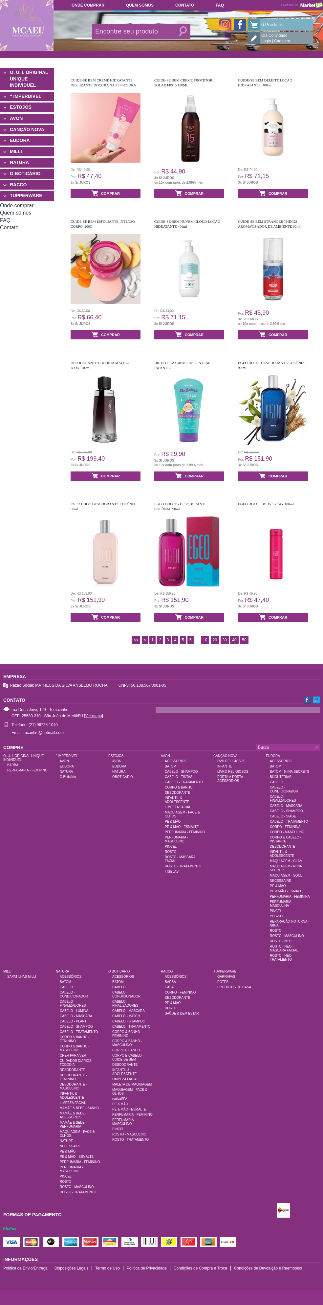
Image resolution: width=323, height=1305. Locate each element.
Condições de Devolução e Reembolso (268, 1268)
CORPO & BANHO (178, 787)
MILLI (16, 151)
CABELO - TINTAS (178, 777)
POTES (222, 982)
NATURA (19, 162)
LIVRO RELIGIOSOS (232, 771)
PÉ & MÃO (173, 821)
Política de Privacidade (147, 1268)
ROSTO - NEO (280, 941)
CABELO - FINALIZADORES (283, 798)
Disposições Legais (71, 1268)
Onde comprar (88, 5)
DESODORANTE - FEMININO (73, 1077)
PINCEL (171, 846)
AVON (16, 118)
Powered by (302, 5)
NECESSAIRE (280, 880)
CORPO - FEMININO (180, 992)
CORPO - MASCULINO (287, 832)
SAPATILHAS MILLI (21, 976)
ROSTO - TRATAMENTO (183, 866)
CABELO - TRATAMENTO (184, 782)
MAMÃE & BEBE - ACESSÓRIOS (73, 1115)
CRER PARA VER (73, 1055)
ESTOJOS (21, 107)
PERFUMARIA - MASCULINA (281, 903)
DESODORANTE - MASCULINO (73, 1086)
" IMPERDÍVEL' (26, 96)
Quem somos (140, 5)
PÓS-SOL (277, 916)
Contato (184, 5)
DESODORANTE (177, 792)
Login (266, 41)
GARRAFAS (226, 976)
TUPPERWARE (26, 195)
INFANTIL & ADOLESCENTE (177, 800)
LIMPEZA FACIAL (178, 807)
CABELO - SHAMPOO (181, 771)
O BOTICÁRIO (25, 173)
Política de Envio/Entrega (25, 1268)
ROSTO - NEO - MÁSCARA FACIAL (284, 948)
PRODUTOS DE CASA (234, 987)
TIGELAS (172, 871)
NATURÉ (66, 1141)
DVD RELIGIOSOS (231, 761)
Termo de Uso (107, 1268)
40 (234, 640)
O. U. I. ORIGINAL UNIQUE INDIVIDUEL (29, 79)
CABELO (276, 782)
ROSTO (170, 852)
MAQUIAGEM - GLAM (286, 861)
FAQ (220, 5)
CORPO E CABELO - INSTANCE (285, 839)
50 (244, 640)
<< (136, 640)
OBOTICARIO (122, 777)
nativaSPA (119, 1099)
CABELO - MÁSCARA (286, 806)
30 (225, 640)
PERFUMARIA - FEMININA (290, 896)
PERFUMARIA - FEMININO (27, 770)
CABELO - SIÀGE (283, 816)
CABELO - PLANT (73, 1021)
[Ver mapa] (93, 716)
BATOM (170, 766)
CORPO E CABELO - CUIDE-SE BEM (128, 1057)
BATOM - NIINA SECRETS (289, 771)
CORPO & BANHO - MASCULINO (75, 1048)
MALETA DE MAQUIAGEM (132, 1084)
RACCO (18, 184)
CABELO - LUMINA (74, 1011)
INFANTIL (224, 766)
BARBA (12, 765)
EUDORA (20, 140)
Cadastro (282, 41)
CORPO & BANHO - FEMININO (75, 1039)
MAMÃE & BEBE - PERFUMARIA (73, 1124)
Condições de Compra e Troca (200, 1268)
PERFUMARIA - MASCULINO (176, 839)
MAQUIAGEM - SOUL (286, 875)
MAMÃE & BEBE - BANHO (79, 1108)
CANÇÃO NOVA (27, 129)
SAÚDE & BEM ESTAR (182, 1013)
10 (205, 640)
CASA (169, 987)
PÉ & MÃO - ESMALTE (182, 827)
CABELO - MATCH (126, 1016)
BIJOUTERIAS (280, 777)
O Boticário (68, 777)
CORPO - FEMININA (285, 827)
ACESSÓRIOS (175, 761)
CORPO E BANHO (126, 1050)
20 (215, 640)
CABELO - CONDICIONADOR (284, 789)
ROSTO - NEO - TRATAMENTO (281, 957)
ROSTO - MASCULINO (287, 936)
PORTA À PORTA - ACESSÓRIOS (231, 779)
